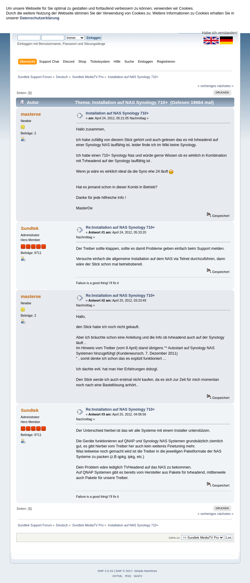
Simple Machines (145, 570)
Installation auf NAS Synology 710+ (117, 113)
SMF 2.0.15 (105, 570)
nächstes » (225, 86)
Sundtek (30, 228)
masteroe (31, 114)
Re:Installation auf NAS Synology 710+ (120, 227)
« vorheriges (207, 86)
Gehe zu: (174, 537)
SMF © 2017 (124, 570)
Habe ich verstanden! (220, 33)
